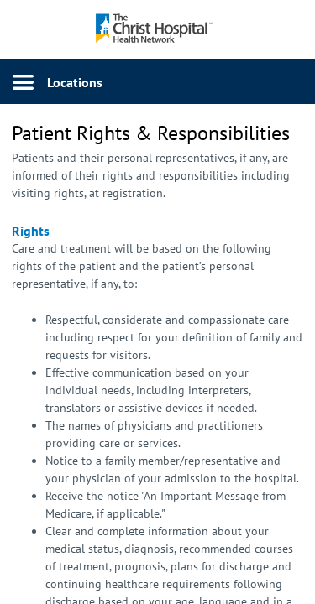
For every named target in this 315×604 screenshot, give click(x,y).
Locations (74, 82)
